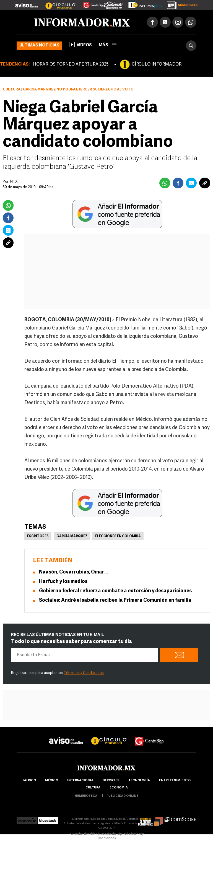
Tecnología (139, 780)
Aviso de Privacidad (83, 834)
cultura (92, 787)
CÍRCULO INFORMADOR (156, 64)
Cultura (11, 89)
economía (119, 787)
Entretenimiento (175, 780)
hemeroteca (86, 796)
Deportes (111, 780)
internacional (80, 780)
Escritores (38, 536)
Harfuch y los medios (63, 581)
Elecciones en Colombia (118, 536)
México (51, 780)
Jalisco (29, 780)
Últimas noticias (39, 45)
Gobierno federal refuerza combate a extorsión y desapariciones (115, 591)
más (107, 45)
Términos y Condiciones (84, 673)
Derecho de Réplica (113, 834)
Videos (80, 44)
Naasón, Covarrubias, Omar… (73, 572)
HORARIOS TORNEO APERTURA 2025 (70, 64)
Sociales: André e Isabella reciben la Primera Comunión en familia (115, 600)
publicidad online (122, 796)
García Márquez (71, 536)
